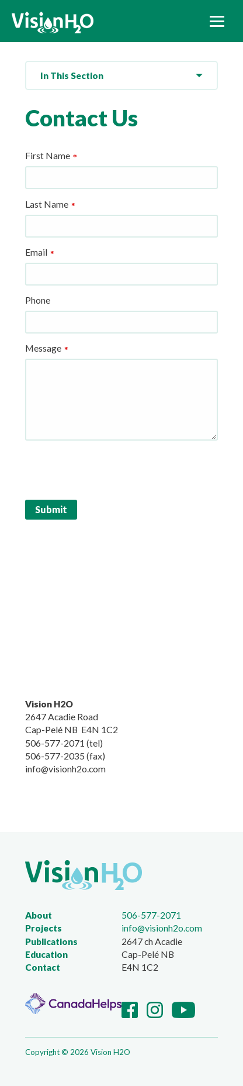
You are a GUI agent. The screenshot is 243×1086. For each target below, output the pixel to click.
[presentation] (114, 468)
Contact (42, 967)
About (38, 915)
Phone (37, 299)
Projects (43, 928)
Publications (51, 941)
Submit (51, 509)
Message (43, 347)
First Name (47, 155)
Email (36, 251)
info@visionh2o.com (162, 927)
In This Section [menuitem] (71, 75)
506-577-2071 (151, 914)
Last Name (46, 203)
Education (46, 954)
